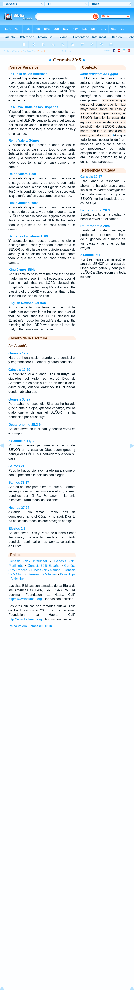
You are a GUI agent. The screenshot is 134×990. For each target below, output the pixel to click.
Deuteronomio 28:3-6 (24, 424)
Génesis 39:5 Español (43, 565)
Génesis (16, 51)
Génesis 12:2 (18, 353)
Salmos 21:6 (17, 466)
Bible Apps (68, 574)
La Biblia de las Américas (27, 74)
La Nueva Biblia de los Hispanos (33, 107)
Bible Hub (17, 579)
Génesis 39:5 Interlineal (27, 561)
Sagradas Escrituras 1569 (28, 236)
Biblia (6, 51)
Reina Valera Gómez (23, 140)
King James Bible (21, 269)
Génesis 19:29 (19, 369)
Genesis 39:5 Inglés (42, 574)
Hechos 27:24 (18, 507)
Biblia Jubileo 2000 (23, 203)
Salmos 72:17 (18, 482)
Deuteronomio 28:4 (95, 226)
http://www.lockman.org (25, 599)
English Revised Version (27, 303)
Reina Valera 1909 (22, 174)
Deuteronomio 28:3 (95, 210)
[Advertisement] (67, 660)
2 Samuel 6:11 (91, 255)
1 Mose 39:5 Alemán (46, 570)
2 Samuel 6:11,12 (21, 441)
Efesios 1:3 (16, 528)
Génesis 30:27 (19, 399)
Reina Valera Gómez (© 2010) (30, 626)
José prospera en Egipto (99, 74)
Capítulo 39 (29, 51)
